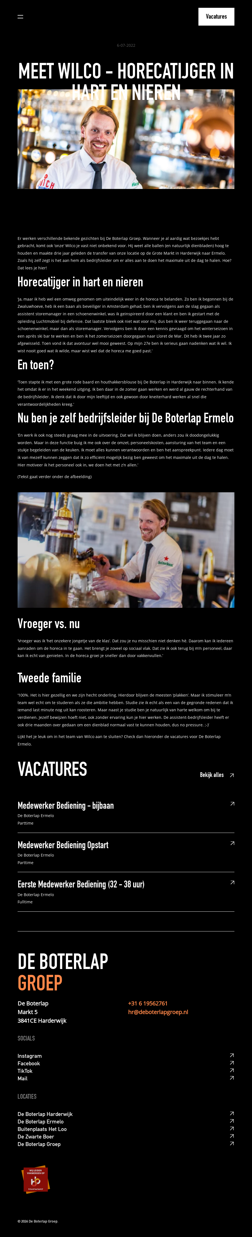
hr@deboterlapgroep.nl (158, 1012)
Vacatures (216, 17)
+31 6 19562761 (148, 1003)
